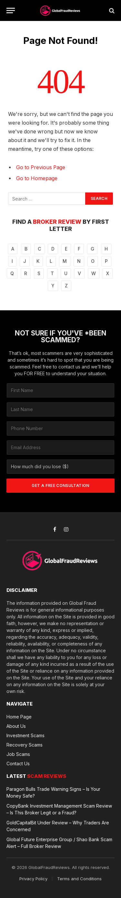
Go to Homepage (36, 178)
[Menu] (10, 10)
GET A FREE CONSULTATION (60, 485)
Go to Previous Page (40, 167)
